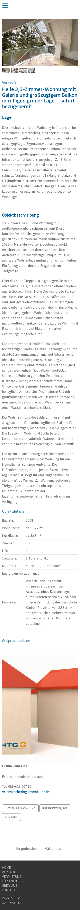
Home (6, 867)
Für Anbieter (13, 881)
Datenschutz (13, 903)
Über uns (9, 885)
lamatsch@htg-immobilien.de (28, 792)
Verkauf (9, 872)
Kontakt (9, 890)
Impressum (11, 898)
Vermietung (11, 876)
